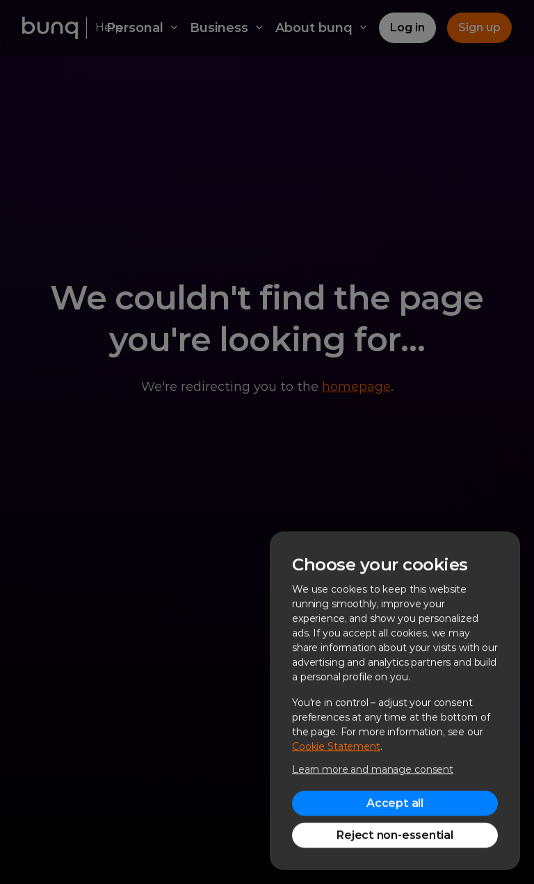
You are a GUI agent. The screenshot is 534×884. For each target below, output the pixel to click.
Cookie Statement (336, 746)
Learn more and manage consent (372, 769)
